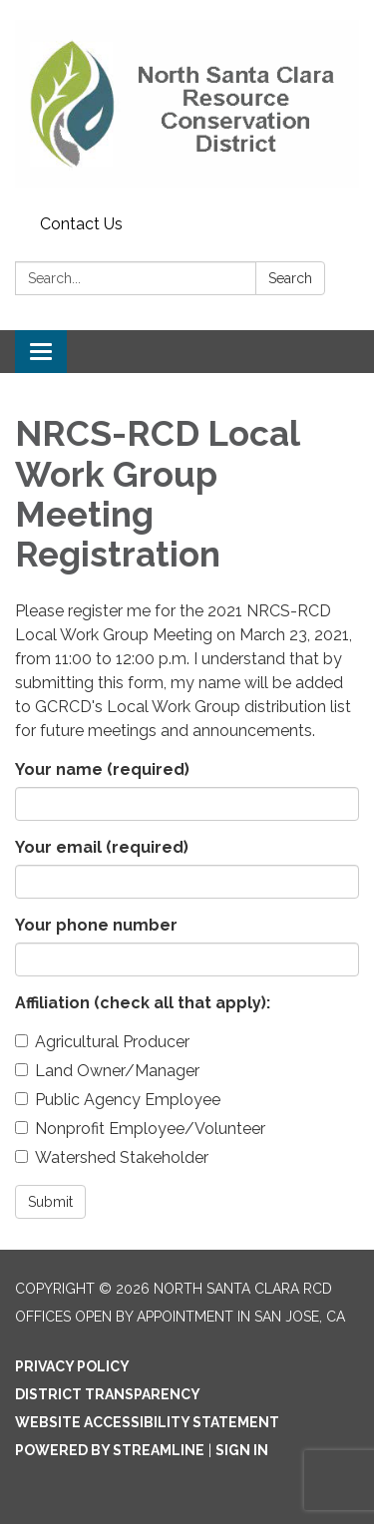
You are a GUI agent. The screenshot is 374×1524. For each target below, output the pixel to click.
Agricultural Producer (102, 1041)
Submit (50, 1202)
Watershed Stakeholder (111, 1157)
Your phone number (96, 925)
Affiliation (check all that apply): (142, 1002)
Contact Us (81, 223)
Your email (101, 847)
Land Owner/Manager (107, 1070)
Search (290, 278)
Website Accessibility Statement (147, 1422)
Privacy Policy (72, 1366)
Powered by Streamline (109, 1450)
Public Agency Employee (117, 1099)
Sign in (241, 1450)
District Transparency (107, 1394)
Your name (102, 769)
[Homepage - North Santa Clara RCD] (187, 104)
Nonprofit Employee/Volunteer (140, 1128)
